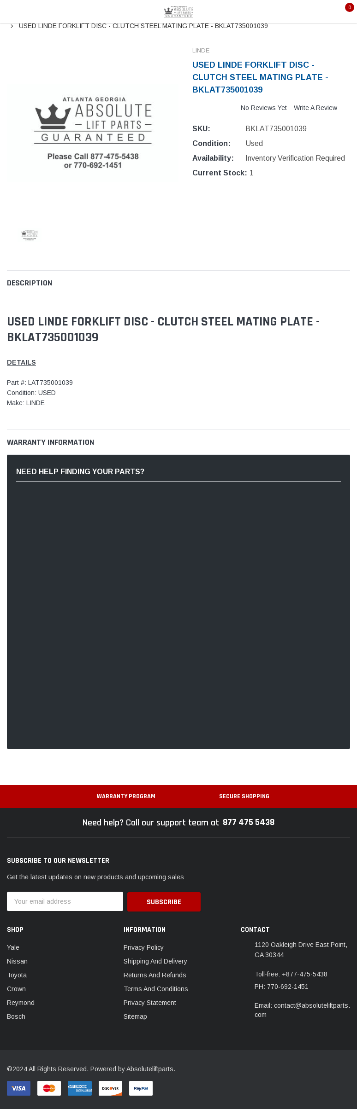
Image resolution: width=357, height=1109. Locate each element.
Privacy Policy (144, 946)
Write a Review (315, 107)
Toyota (17, 974)
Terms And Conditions (156, 988)
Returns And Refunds (155, 974)
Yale (13, 946)
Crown (16, 988)
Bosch (16, 1015)
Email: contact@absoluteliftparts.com (302, 1009)
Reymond (21, 1001)
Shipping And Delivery (155, 960)
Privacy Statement (150, 1001)
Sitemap (135, 1015)
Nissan (17, 960)
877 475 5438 (248, 823)
